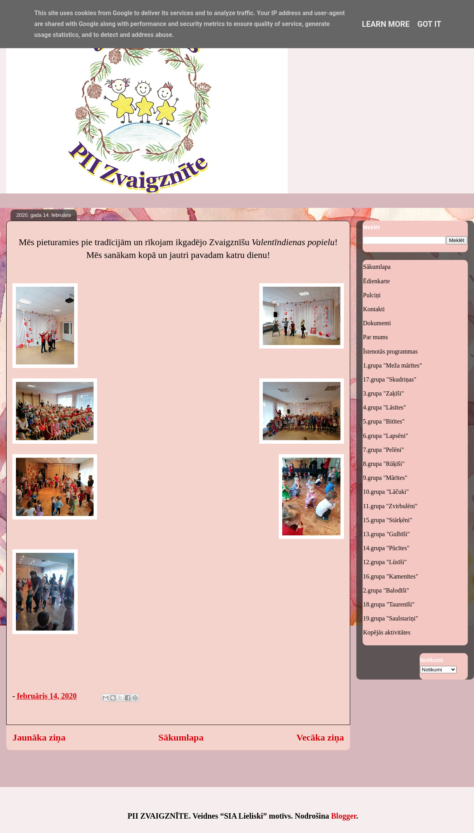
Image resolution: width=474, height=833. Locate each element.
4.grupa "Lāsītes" (384, 407)
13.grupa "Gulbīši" (386, 534)
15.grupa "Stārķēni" (387, 520)
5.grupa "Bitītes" (384, 421)
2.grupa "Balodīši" (386, 590)
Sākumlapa (180, 737)
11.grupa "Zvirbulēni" (390, 506)
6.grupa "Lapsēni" (385, 435)
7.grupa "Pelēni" (383, 449)
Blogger (343, 816)
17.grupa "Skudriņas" (390, 379)
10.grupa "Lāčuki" (386, 491)
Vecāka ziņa (320, 737)
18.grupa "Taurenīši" (389, 604)
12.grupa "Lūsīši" (385, 562)
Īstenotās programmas (390, 351)
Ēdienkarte (376, 281)
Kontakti (374, 309)
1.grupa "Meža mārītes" (392, 365)
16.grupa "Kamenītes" (390, 576)
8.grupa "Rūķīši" (384, 463)
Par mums (375, 337)
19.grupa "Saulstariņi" (390, 618)
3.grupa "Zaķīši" (383, 393)
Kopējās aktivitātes (386, 632)
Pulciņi (371, 295)
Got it (429, 24)
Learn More (386, 24)
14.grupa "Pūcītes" (386, 548)
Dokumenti (377, 323)
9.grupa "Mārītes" (385, 477)
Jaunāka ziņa (39, 737)
